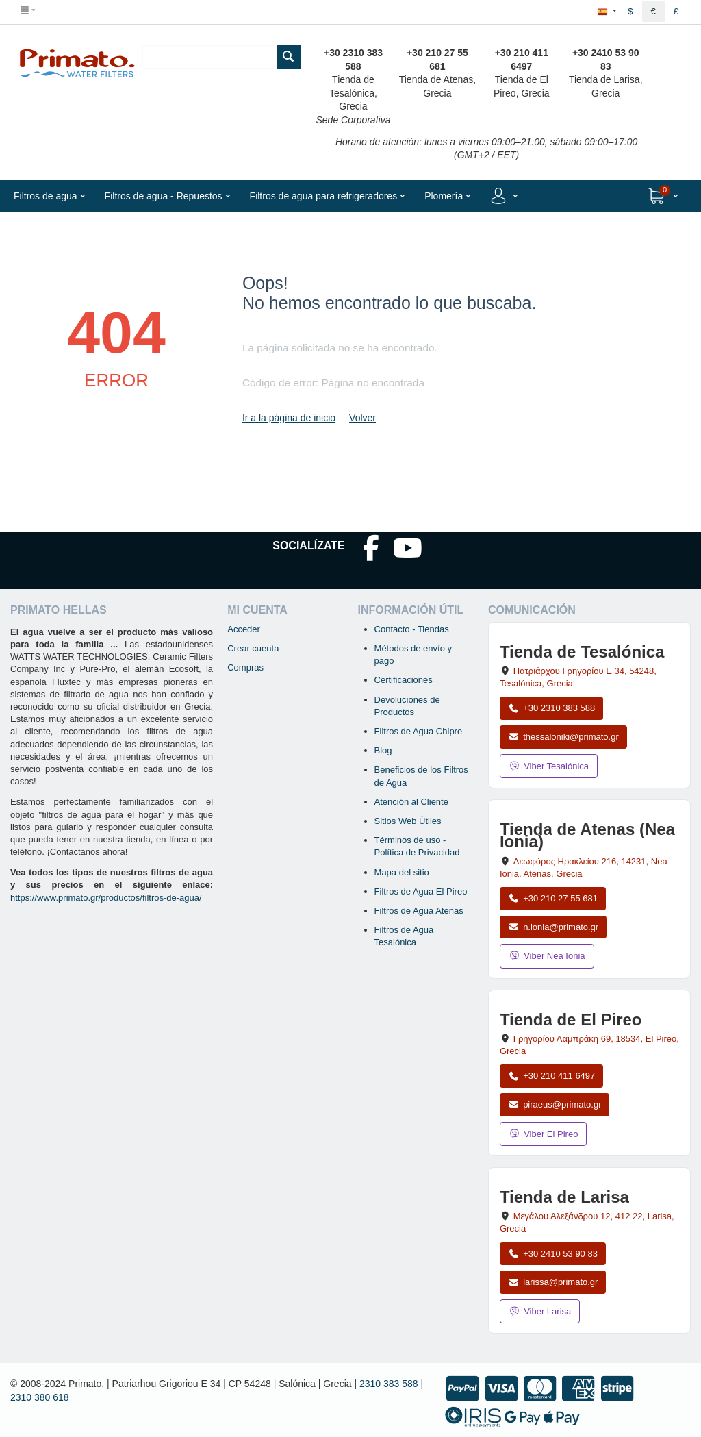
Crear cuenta (253, 648)
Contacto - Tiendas (411, 629)
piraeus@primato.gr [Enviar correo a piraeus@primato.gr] (555, 1104)
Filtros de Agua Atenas (418, 910)
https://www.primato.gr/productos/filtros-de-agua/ (106, 897)
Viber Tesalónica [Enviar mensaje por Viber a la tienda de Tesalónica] (549, 766)
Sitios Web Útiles (408, 821)
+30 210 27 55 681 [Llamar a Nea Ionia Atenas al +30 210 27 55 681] (553, 898)
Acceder (243, 629)
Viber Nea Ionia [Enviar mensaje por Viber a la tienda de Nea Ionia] (547, 956)
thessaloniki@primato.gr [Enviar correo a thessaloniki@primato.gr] (563, 737)
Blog (383, 750)
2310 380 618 (39, 1397)
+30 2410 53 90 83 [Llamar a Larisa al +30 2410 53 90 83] (553, 1254)
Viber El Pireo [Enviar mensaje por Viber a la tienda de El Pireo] (543, 1134)
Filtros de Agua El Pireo (421, 891)
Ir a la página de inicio (288, 417)
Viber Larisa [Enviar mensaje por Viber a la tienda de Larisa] (540, 1311)
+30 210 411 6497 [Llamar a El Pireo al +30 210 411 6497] (551, 1076)
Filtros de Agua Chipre (418, 731)
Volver (362, 417)
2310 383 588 (388, 1383)
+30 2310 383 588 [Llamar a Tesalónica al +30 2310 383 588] (551, 708)
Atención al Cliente (411, 802)
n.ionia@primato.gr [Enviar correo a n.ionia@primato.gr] (553, 927)
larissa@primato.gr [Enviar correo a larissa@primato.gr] (553, 1282)
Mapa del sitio (401, 872)
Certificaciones (403, 680)
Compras (245, 667)
